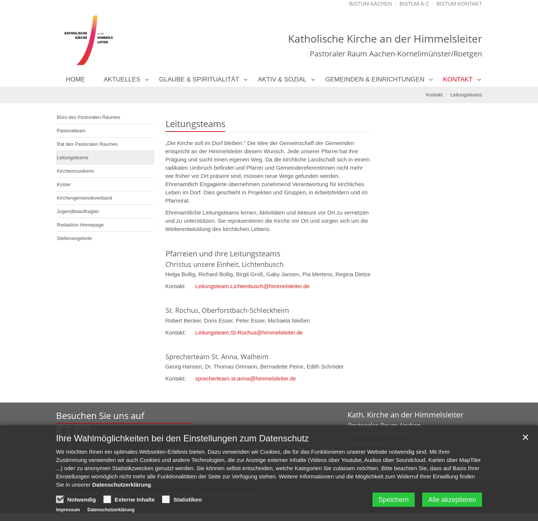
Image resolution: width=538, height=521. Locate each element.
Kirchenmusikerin (75, 171)
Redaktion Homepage (80, 225)
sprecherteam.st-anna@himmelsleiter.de (245, 378)
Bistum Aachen (370, 4)
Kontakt (458, 79)
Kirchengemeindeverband (84, 198)
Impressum (68, 511)
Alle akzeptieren (452, 501)
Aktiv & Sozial (282, 79)
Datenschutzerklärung (121, 486)
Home (75, 79)
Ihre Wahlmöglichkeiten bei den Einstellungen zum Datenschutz (182, 440)
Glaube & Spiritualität (199, 79)
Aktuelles (121, 79)
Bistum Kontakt (459, 4)
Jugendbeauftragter (78, 211)
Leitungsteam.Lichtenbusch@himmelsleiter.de (252, 286)
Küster (64, 184)
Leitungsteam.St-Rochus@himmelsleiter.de (249, 332)
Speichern (393, 501)
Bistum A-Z (414, 4)
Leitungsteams (466, 95)
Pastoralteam (71, 130)
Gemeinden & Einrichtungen (374, 79)
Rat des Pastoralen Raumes (87, 144)
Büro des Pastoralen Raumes (88, 117)
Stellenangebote (74, 238)
